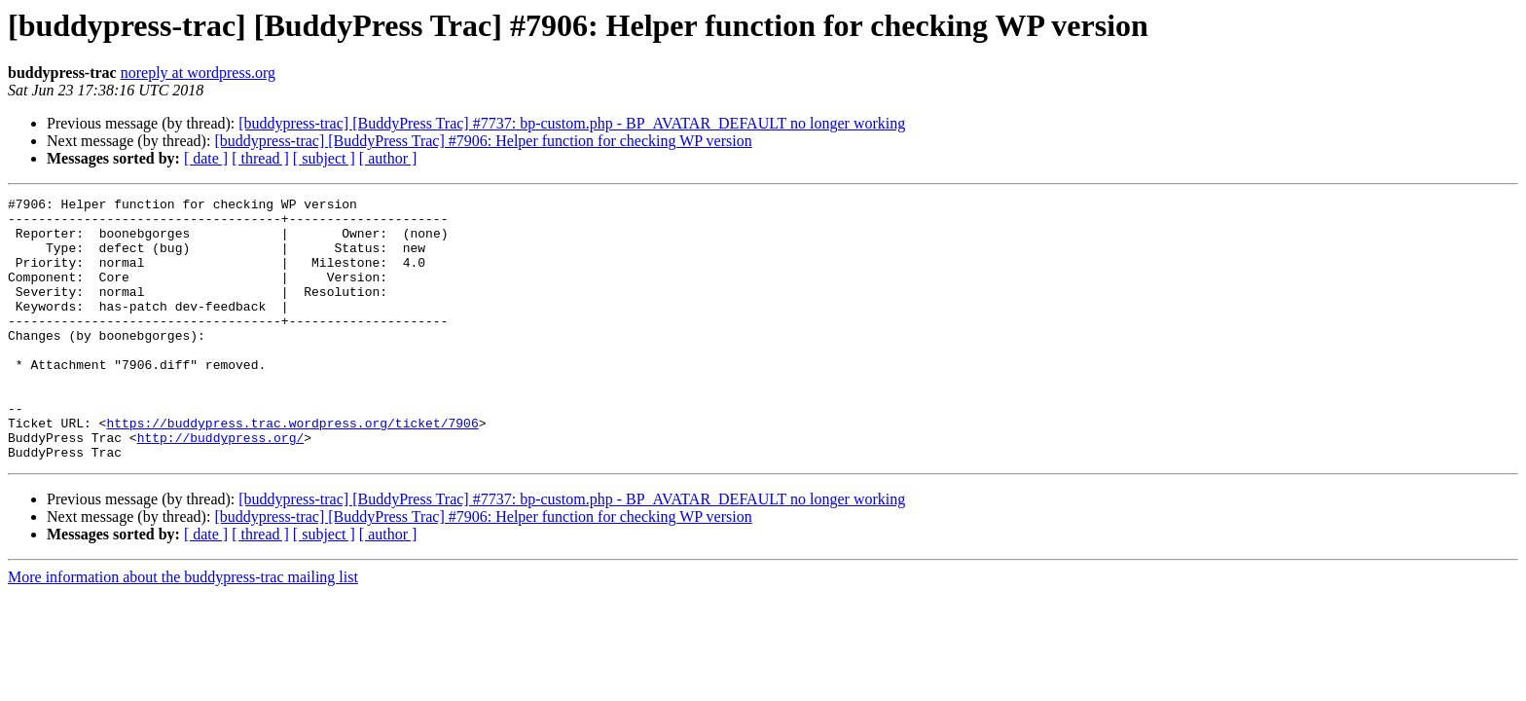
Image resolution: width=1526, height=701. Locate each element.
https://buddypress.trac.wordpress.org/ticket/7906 (292, 469)
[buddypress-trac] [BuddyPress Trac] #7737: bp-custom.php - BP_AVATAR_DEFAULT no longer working (571, 123)
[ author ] (388, 158)
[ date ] (206, 158)
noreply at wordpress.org (198, 72)
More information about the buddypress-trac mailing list (183, 629)
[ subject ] (324, 158)
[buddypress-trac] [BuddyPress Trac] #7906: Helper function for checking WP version (482, 140)
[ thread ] (260, 158)
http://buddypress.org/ (221, 487)
